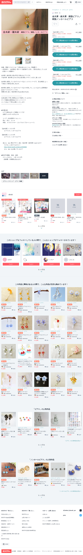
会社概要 (14, 551)
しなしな (71, 259)
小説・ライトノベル (55, 214)
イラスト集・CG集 (6, 214)
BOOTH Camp (5, 538)
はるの (10, 259)
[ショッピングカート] (71, 2)
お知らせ (45, 514)
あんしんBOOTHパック (57, 113)
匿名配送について (6, 520)
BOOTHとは (49, 2)
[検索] (29, 2)
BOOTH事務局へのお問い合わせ (51, 524)
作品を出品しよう (61, 2)
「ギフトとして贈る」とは (61, 93)
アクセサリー (55, 9)
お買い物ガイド (26, 517)
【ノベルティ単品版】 (39, 217)
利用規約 (19, 551)
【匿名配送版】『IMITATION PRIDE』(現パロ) (74, 218)
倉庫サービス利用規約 (28, 551)
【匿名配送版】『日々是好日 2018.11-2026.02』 (24, 218)
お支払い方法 (57, 135)
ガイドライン (37, 551)
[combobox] (21, 2)
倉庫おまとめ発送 (26, 527)
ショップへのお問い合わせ (59, 145)
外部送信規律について (58, 551)
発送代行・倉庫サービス (7, 524)
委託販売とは (5, 530)
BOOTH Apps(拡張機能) (7, 517)
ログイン (38, 2)
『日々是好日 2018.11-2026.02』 (9, 218)
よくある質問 (46, 517)
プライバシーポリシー (47, 551)
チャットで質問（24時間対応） (51, 520)
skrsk (11, 194)
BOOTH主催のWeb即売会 (29, 530)
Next (46, 32)
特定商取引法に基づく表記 (59, 141)
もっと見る (41, 271)
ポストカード (37, 214)
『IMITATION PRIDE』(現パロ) (58, 218)
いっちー (51, 259)
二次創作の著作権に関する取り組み (10, 534)
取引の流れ (57, 132)
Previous (2, 32)
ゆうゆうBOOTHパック (69, 113)
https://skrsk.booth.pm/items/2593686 (15, 147)
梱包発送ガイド (5, 527)
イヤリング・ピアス (67, 9)
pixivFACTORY (55, 125)
